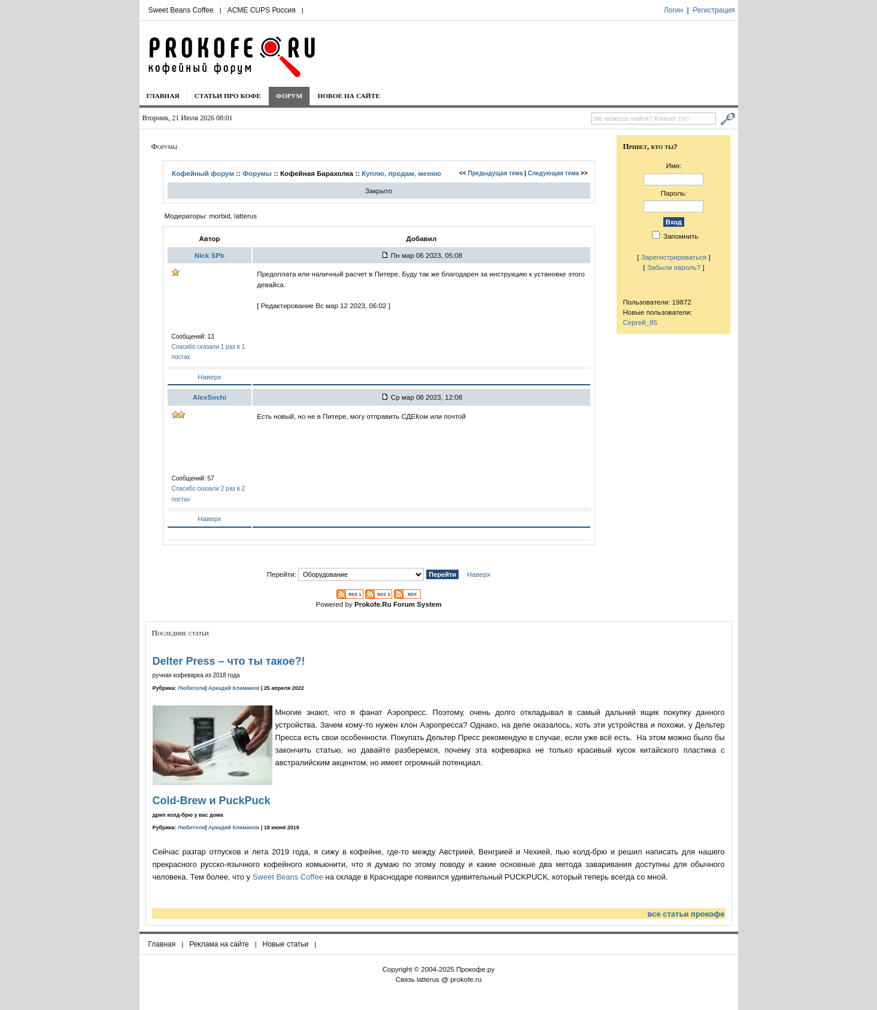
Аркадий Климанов (234, 688)
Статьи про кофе (228, 95)
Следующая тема (553, 173)
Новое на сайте (348, 95)
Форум (289, 95)
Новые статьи (286, 944)
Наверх (209, 377)
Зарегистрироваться (674, 257)
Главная (163, 95)
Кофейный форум (203, 173)
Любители (191, 688)
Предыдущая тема (495, 173)
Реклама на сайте (219, 944)
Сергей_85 (640, 322)
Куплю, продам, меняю (401, 173)
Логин (673, 10)
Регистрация (714, 10)
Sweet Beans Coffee (181, 10)
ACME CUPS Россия (261, 10)
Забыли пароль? (674, 267)
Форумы (257, 173)
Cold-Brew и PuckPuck (212, 801)
